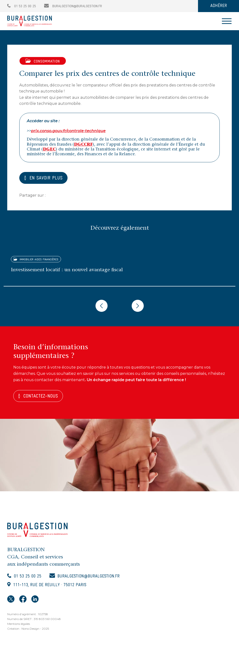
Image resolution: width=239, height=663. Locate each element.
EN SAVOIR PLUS (46, 178)
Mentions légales (18, 624)
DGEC (49, 150)
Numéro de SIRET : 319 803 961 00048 (34, 619)
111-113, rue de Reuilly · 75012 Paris (49, 585)
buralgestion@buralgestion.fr (73, 6)
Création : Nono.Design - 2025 (28, 629)
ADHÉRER (218, 6)
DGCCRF (83, 145)
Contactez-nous (41, 396)
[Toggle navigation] (227, 21)
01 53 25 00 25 (21, 6)
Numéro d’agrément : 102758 (27, 614)
